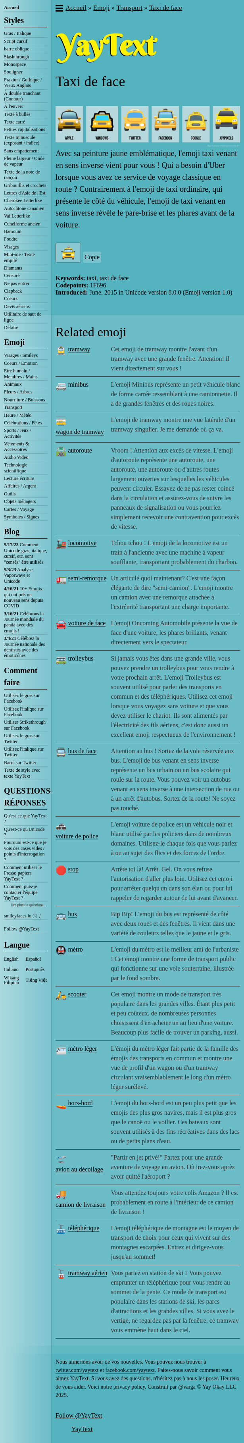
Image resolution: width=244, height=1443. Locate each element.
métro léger (82, 1048)
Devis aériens (17, 306)
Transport (13, 407)
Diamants (13, 268)
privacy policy (129, 1387)
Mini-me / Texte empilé (19, 257)
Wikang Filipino (11, 980)
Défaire (11, 327)
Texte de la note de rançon (22, 174)
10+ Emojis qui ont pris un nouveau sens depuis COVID (23, 597)
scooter (77, 994)
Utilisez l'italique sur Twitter (23, 751)
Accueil (11, 7)
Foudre (10, 239)
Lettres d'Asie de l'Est (25, 193)
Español (33, 959)
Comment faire (20, 676)
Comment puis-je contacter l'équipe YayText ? (20, 892)
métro (75, 949)
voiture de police (77, 836)
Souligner (13, 72)
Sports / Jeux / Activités (17, 433)
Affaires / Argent (20, 486)
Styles (14, 20)
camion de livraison (81, 1204)
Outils (9, 494)
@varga (187, 1387)
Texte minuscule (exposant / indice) (21, 140)
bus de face (82, 751)
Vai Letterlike (17, 216)
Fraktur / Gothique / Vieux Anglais (23, 82)
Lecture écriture (19, 478)
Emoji (14, 342)
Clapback (13, 291)
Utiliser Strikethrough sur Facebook (25, 724)
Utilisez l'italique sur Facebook (23, 711)
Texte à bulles (17, 114)
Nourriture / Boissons (24, 400)
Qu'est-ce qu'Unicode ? (24, 832)
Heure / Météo (17, 415)
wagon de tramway (80, 431)
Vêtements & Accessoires (16, 446)
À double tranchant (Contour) (22, 96)
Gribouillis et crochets (25, 185)
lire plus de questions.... (29, 905)
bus (72, 914)
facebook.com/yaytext (130, 1370)
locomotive (82, 542)
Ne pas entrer (16, 283)
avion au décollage (79, 1169)
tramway (79, 349)
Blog (11, 531)
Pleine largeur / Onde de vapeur (24, 161)
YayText (81, 1429)
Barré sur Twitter (20, 762)
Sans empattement (21, 151)
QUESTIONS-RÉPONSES (25, 796)
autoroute (80, 450)
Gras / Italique (17, 33)
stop (73, 869)
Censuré (11, 275)
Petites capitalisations (24, 129)
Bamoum (12, 231)
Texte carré (14, 122)
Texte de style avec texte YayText (22, 772)
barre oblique (16, 49)
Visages (11, 247)
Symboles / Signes (21, 517)
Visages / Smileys (21, 355)
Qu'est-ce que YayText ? (25, 818)
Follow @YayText (21, 929)
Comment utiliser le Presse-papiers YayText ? (23, 873)
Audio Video (16, 457)
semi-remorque (87, 578)
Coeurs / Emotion (21, 363)
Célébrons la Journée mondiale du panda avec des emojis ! (24, 622)
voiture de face (87, 623)
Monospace (15, 64)
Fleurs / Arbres (18, 392)
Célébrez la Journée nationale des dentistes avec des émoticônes (24, 647)
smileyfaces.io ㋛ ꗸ (22, 916)
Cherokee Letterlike (23, 200)
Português (35, 969)
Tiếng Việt (36, 980)
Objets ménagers (20, 501)
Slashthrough (16, 57)
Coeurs (10, 298)
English (11, 959)
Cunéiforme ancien (22, 224)
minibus (78, 384)
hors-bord (80, 1103)
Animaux (13, 384)
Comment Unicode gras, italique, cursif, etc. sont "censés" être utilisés (25, 553)
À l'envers (13, 106)
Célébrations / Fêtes (23, 423)
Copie (92, 257)
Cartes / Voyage (19, 509)
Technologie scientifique (15, 467)
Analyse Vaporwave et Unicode (18, 575)
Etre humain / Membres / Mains (21, 373)
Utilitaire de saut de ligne (22, 316)
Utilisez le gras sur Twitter (22, 738)
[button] (59, 9)
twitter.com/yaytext (77, 1370)
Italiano (11, 969)
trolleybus (80, 658)
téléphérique (83, 1228)
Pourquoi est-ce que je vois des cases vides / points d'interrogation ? (25, 851)
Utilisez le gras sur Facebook (22, 698)
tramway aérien (87, 1273)
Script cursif (15, 41)
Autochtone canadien (24, 208)
